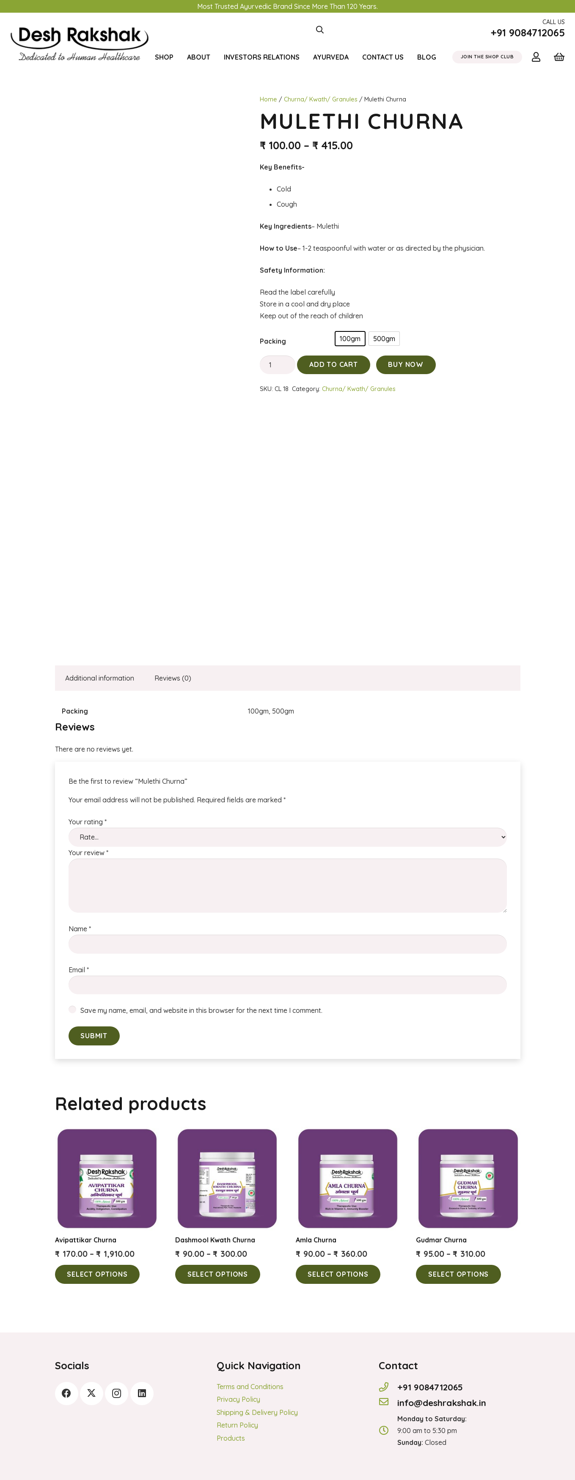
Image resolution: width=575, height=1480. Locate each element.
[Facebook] (66, 1393)
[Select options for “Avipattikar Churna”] (97, 1274)
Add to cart (333, 364)
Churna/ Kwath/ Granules (321, 99)
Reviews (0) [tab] (172, 678)
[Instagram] (116, 1393)
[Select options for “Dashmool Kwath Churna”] (217, 1274)
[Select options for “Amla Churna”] (338, 1274)
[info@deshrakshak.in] (388, 1403)
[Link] (538, 57)
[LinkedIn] (142, 1393)
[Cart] (559, 57)
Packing (273, 341)
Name (80, 929)
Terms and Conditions (250, 1386)
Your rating (88, 822)
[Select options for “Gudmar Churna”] (458, 1274)
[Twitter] (91, 1393)
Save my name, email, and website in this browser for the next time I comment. (201, 1010)
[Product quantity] (278, 365)
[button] (319, 29)
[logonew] (79, 30)
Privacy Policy (238, 1399)
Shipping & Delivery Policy (257, 1412)
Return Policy (237, 1425)
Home (268, 99)
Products (231, 1438)
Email (79, 970)
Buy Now (406, 364)
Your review (88, 852)
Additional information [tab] (99, 678)
